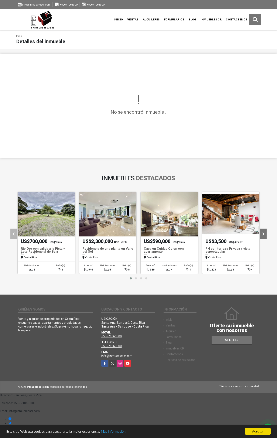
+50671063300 (69, 4)
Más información (113, 431)
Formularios (174, 19)
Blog (192, 19)
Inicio (118, 19)
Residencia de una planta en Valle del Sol (107, 250)
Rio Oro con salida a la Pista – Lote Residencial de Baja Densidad (43, 251)
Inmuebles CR (211, 19)
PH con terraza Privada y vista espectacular (227, 250)
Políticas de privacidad (180, 360)
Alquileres (151, 19)
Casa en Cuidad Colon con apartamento (164, 250)
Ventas (132, 19)
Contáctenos (236, 19)
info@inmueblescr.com (116, 356)
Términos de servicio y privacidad (239, 386)
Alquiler (171, 331)
